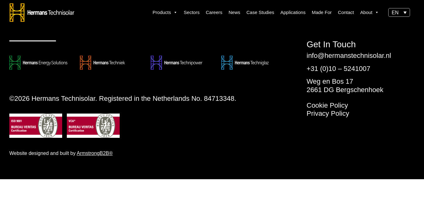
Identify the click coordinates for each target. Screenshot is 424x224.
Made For (322, 12)
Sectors (192, 12)
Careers (214, 12)
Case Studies (260, 12)
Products (165, 12)
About (369, 12)
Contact (346, 12)
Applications (293, 12)
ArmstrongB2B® (95, 153)
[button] (399, 12)
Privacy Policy (327, 113)
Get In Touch (331, 44)
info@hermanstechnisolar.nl (348, 55)
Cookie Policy (327, 105)
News (234, 12)
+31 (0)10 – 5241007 (338, 68)
